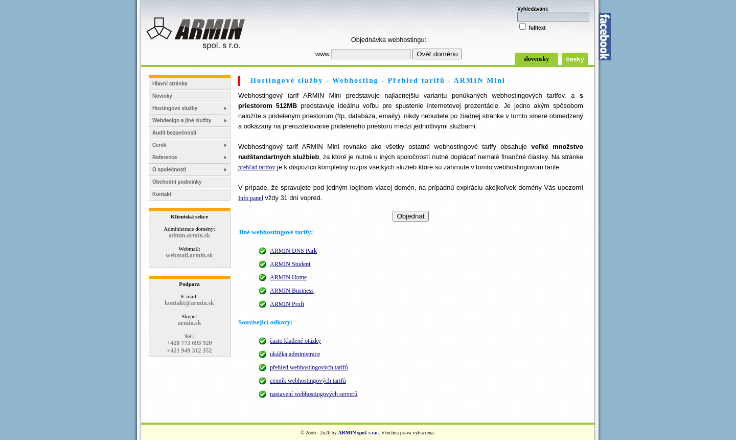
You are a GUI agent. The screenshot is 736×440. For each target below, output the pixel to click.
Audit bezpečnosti (174, 133)
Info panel (250, 198)
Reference (164, 157)
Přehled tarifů (416, 80)
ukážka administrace (295, 354)
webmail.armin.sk (189, 255)
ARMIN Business (292, 290)
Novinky (162, 96)
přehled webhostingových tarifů (309, 367)
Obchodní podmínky (177, 182)
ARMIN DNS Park (293, 250)
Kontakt (161, 194)
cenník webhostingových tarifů (308, 380)
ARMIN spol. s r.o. (358, 432)
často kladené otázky (295, 340)
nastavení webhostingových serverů (313, 394)
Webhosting (355, 80)
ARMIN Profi (287, 303)
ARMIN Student (290, 264)
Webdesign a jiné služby (181, 120)
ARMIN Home (288, 277)
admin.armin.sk (189, 235)
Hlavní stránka (169, 83)
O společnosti (169, 169)
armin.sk (189, 322)
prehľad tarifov (256, 167)
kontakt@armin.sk (189, 302)
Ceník (159, 145)
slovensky (536, 58)
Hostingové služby (174, 108)
